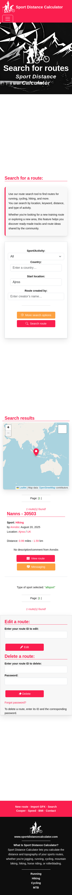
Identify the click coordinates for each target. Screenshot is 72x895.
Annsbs (14, 527)
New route (21, 806)
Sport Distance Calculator (32, 7)
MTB (36, 887)
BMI (40, 810)
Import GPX (38, 806)
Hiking (20, 522)
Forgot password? (15, 702)
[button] (36, 452)
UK (29, 531)
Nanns (13, 513)
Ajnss (21, 531)
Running (36, 873)
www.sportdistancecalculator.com (36, 836)
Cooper (21, 810)
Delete (25, 693)
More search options (36, 315)
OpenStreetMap (47, 487)
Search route (36, 323)
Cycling (36, 882)
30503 (30, 513)
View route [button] (36, 558)
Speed (32, 810)
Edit (24, 647)
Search (52, 806)
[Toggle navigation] (7, 19)
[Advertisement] (36, 137)
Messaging (36, 566)
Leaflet (21, 487)
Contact (51, 810)
